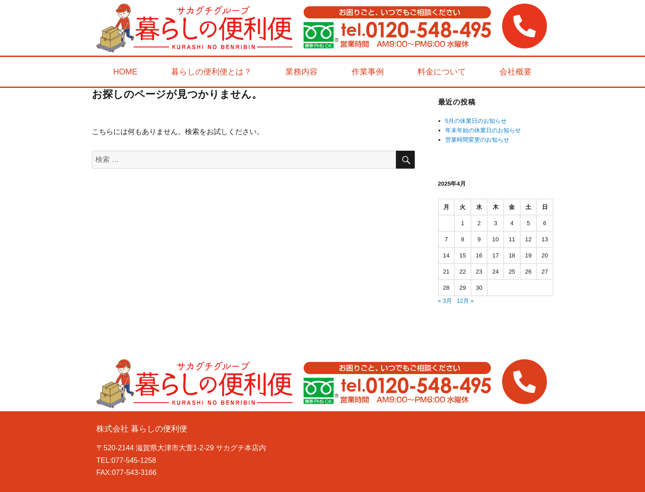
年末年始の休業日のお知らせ (483, 130)
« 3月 (445, 300)
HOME (125, 71)
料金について (441, 71)
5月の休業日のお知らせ (476, 121)
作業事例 (368, 71)
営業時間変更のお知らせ (477, 139)
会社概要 (515, 71)
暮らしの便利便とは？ (211, 71)
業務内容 (301, 71)
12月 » (464, 300)
